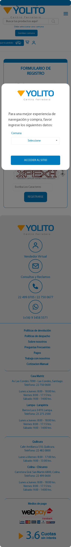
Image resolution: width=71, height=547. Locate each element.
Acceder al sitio (35, 160)
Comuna (16, 133)
